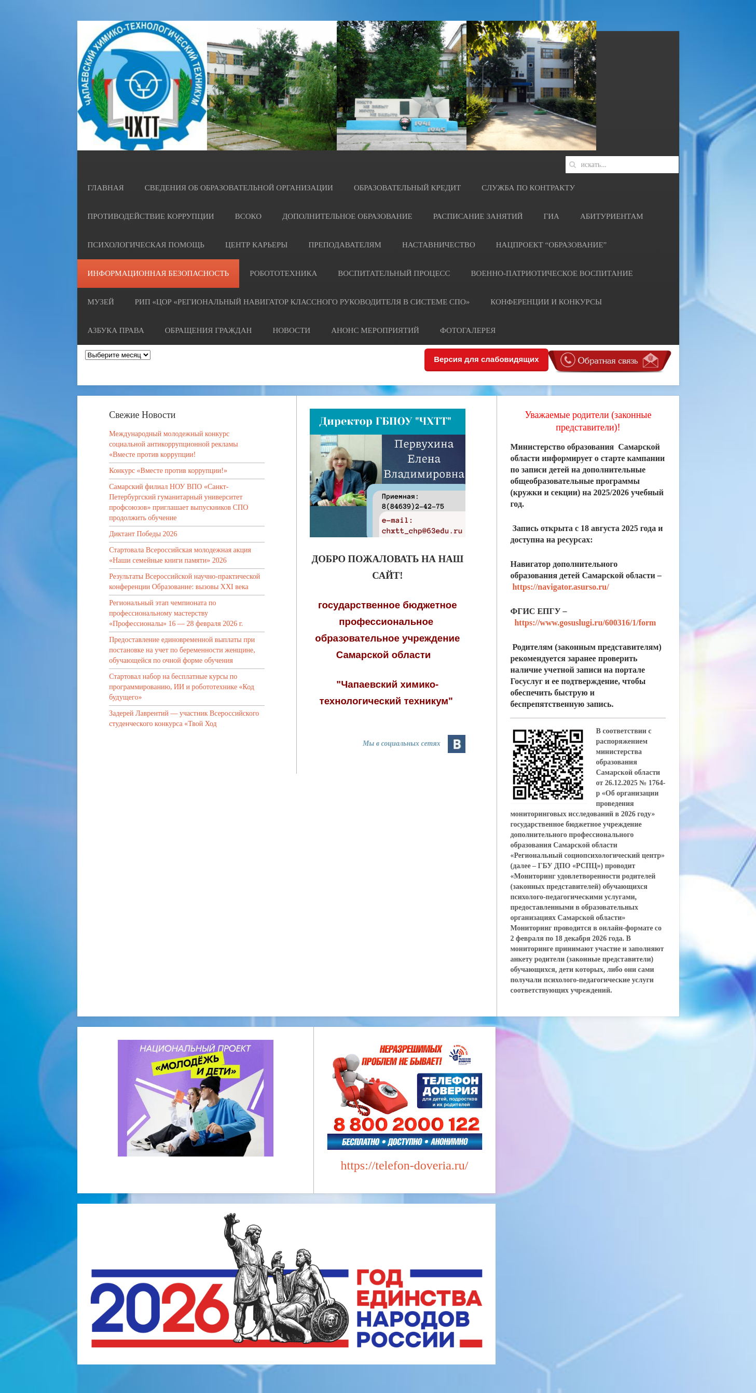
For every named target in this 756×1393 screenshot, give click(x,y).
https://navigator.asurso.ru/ (560, 586)
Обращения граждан (208, 330)
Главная (106, 188)
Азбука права (116, 330)
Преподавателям (344, 245)
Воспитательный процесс (394, 273)
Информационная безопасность (158, 273)
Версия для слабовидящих (486, 359)
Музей (101, 302)
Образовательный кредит (407, 188)
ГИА (551, 216)
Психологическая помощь (146, 245)
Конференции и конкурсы (546, 302)
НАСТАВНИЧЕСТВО (438, 245)
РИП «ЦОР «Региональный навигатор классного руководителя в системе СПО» (302, 302)
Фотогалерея (468, 330)
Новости (291, 330)
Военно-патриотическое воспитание (552, 273)
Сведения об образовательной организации (239, 188)
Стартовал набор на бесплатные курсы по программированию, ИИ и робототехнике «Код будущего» (181, 687)
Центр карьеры (256, 245)
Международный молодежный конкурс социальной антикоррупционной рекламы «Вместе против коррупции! (173, 444)
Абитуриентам (611, 216)
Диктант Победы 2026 (143, 534)
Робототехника (283, 273)
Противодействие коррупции (151, 216)
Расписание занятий (478, 216)
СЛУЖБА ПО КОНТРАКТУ (528, 188)
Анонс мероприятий (375, 330)
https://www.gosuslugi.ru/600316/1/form (585, 622)
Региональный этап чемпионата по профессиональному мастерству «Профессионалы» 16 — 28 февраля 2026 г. (176, 613)
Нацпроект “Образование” (551, 245)
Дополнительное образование (347, 216)
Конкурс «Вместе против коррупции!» (168, 471)
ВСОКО (248, 216)
